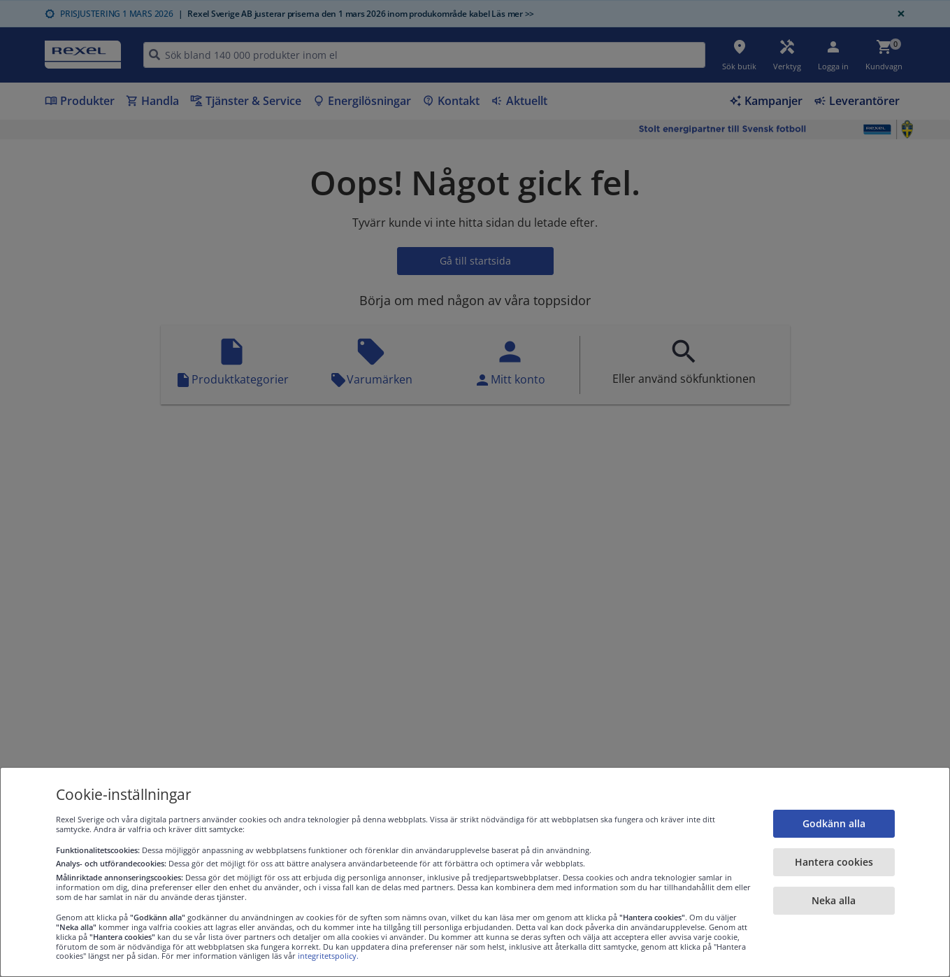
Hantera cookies (834, 862)
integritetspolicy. (328, 955)
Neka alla (834, 900)
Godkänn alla (834, 823)
